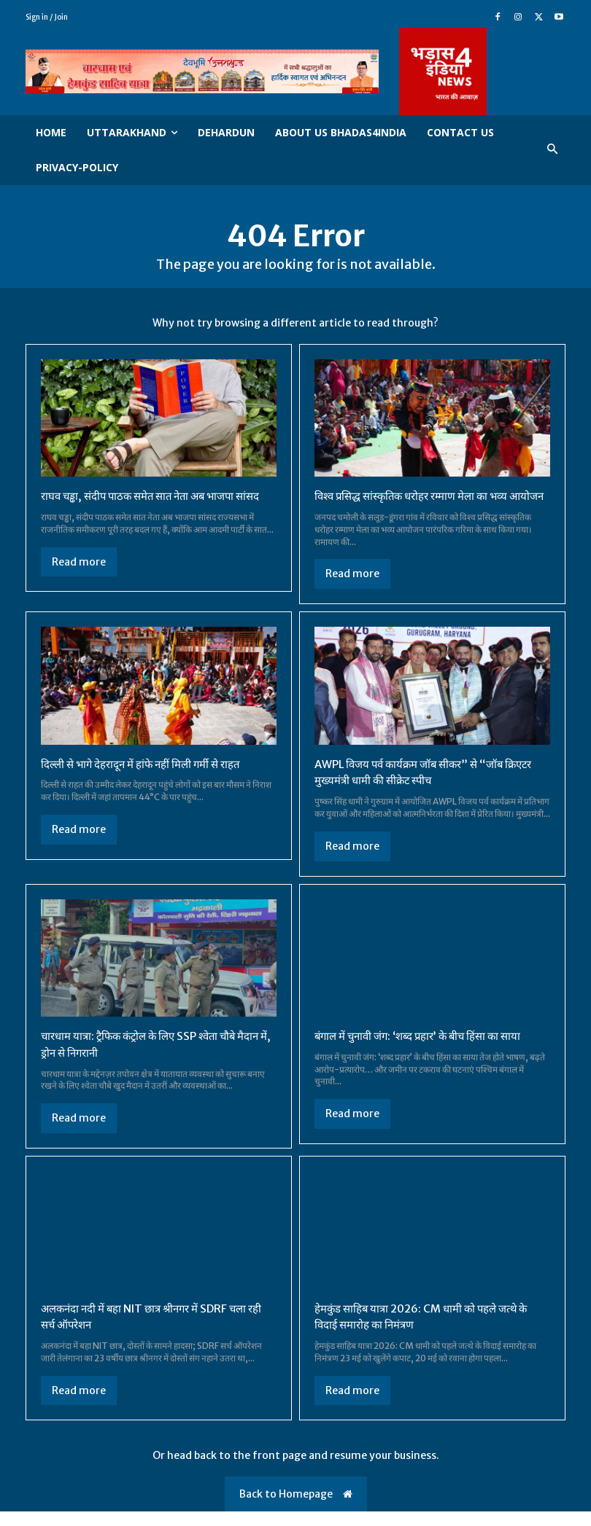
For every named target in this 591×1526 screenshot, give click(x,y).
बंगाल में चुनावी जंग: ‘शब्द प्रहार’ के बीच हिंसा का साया (425, 1051)
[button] (552, 150)
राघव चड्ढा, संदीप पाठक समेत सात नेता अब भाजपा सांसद (159, 495)
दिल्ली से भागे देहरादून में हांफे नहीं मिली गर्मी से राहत (149, 779)
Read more (79, 561)
